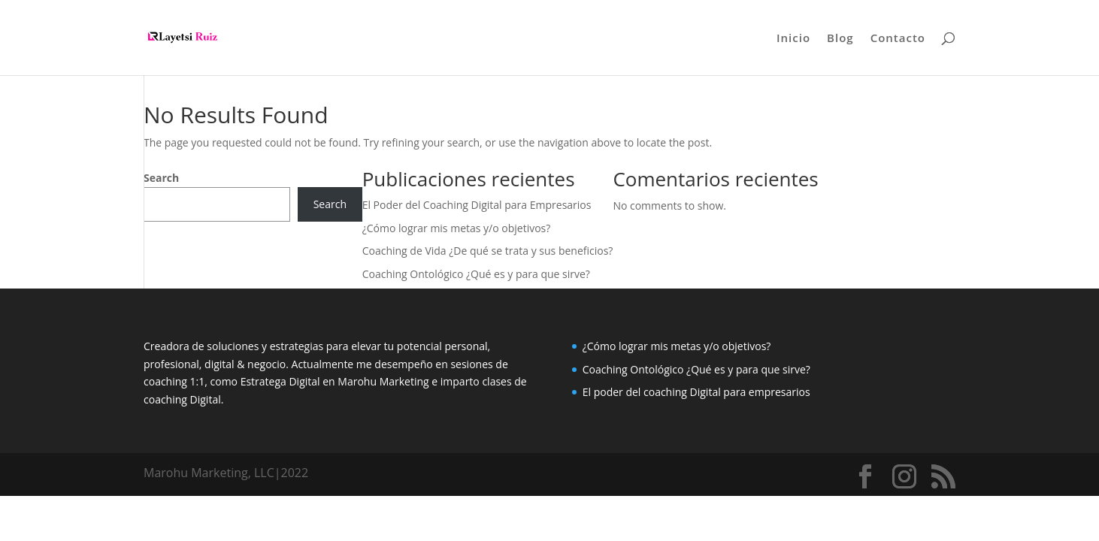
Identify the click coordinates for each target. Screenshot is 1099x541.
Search (161, 178)
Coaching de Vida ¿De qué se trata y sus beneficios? (487, 250)
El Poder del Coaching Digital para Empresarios (477, 205)
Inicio (793, 38)
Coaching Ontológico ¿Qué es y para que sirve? (476, 274)
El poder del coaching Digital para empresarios (696, 392)
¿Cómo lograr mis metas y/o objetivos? (456, 228)
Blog (840, 38)
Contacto (897, 38)
